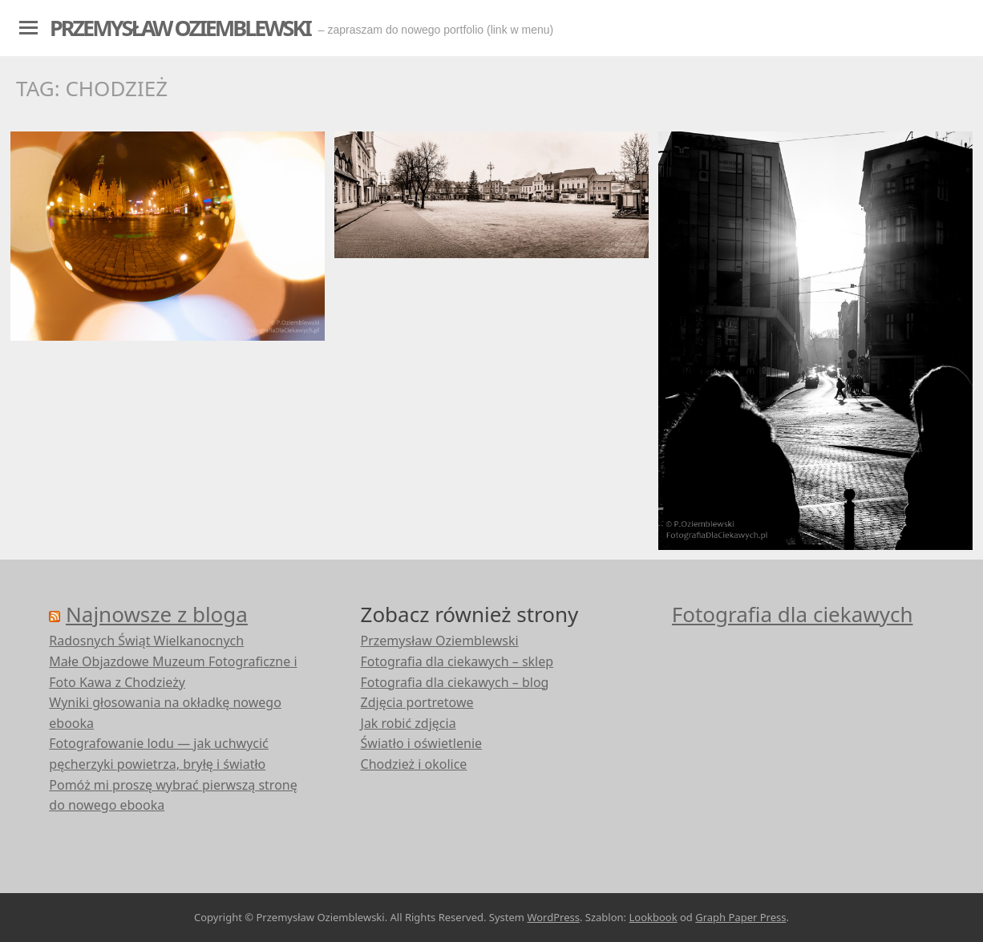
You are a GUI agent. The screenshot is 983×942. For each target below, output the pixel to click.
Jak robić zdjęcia (408, 723)
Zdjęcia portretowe (417, 702)
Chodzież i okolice (414, 764)
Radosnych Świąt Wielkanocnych (146, 640)
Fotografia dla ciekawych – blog (455, 682)
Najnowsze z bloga (157, 614)
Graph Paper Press (740, 917)
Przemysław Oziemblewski (180, 27)
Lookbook (653, 917)
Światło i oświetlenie (422, 743)
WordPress (553, 917)
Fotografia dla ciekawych (792, 614)
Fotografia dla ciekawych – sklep (457, 661)
